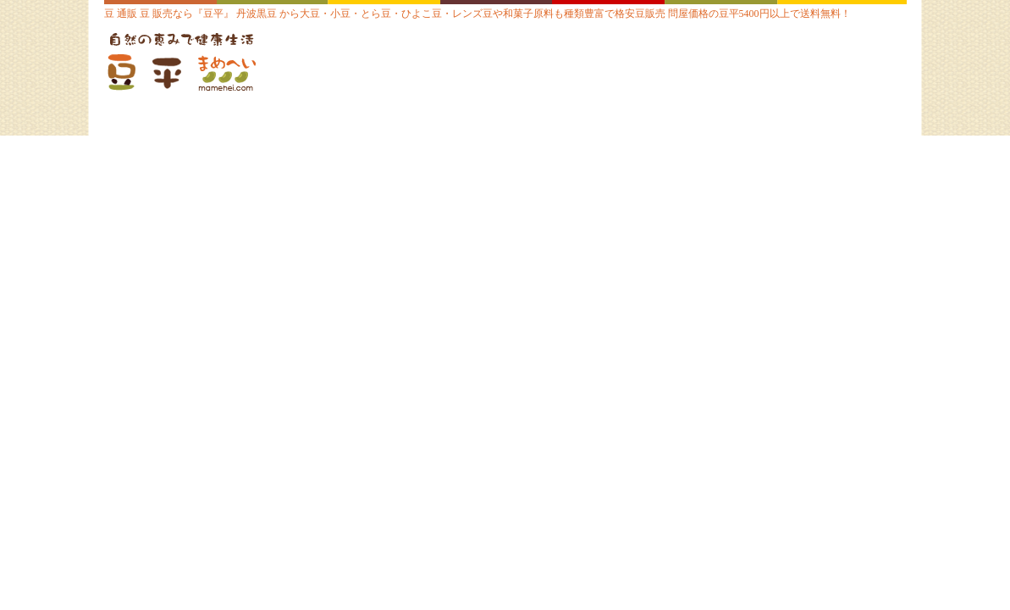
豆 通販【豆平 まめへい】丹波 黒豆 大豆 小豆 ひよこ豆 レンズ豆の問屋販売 (210, 63)
